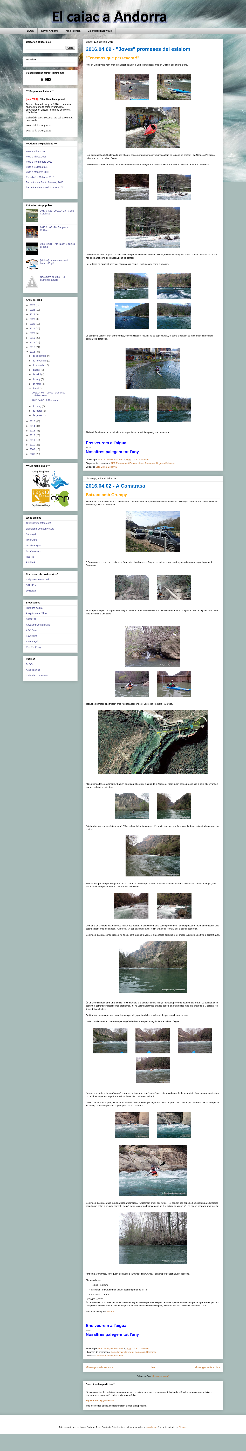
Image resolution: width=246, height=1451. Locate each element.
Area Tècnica (73, 30)
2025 (33, 309)
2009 (33, 449)
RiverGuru (31, 539)
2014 (33, 426)
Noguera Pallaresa (165, 463)
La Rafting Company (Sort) (40, 528)
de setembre (39, 365)
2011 (33, 440)
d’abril (35, 388)
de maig (37, 384)
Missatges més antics (207, 1367)
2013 (33, 430)
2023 (33, 319)
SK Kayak (31, 534)
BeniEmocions (33, 551)
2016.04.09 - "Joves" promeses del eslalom (138, 49)
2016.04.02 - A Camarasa (115, 486)
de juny (36, 379)
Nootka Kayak (33, 545)
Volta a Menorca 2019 (37, 172)
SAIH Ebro (31, 585)
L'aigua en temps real (37, 579)
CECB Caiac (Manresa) (38, 523)
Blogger (182, 1427)
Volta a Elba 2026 (35, 151)
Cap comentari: (142, 459)
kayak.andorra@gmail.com (100, 1400)
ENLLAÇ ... (113, 1311)
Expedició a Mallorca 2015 (40, 177)
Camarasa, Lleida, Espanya (109, 1355)
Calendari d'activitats (100, 30)
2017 (33, 347)
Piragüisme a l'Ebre (36, 613)
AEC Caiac (32, 630)
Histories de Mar (34, 608)
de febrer (37, 410)
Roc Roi (30, 556)
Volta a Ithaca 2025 (36, 156)
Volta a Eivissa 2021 (36, 167)
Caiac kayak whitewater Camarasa (128, 1352)
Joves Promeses (147, 463)
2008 (33, 454)
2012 (33, 435)
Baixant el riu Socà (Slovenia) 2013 (44, 182)
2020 (33, 333)
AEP (113, 463)
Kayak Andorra (49, 30)
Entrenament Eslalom (126, 463)
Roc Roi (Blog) (34, 647)
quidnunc (151, 1427)
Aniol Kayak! (32, 641)
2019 (33, 337)
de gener (37, 415)
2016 (33, 351)
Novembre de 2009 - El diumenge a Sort (52, 278)
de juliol (36, 374)
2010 (33, 444)
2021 (33, 328)
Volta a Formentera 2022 (39, 161)
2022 (33, 323)
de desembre (39, 355)
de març (37, 406)
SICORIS (31, 619)
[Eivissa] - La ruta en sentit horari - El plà (54, 262)
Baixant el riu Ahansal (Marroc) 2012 (45, 187)
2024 (33, 314)
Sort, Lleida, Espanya (106, 467)
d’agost (36, 369)
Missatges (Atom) (160, 1376)
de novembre (39, 360)
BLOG (30, 30)
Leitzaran (31, 590)
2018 (33, 342)
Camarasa (151, 1352)
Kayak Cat (31, 636)
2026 (33, 305)
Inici (153, 1367)
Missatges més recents (99, 1367)
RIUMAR (30, 562)
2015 (33, 421)
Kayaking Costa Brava (38, 624)
